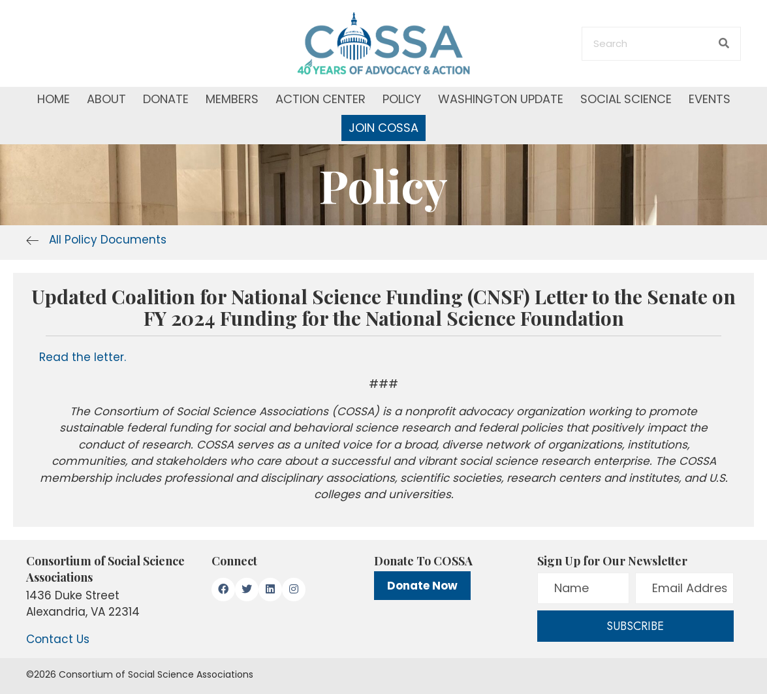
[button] (223, 589)
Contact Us (57, 639)
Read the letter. (82, 357)
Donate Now (422, 585)
